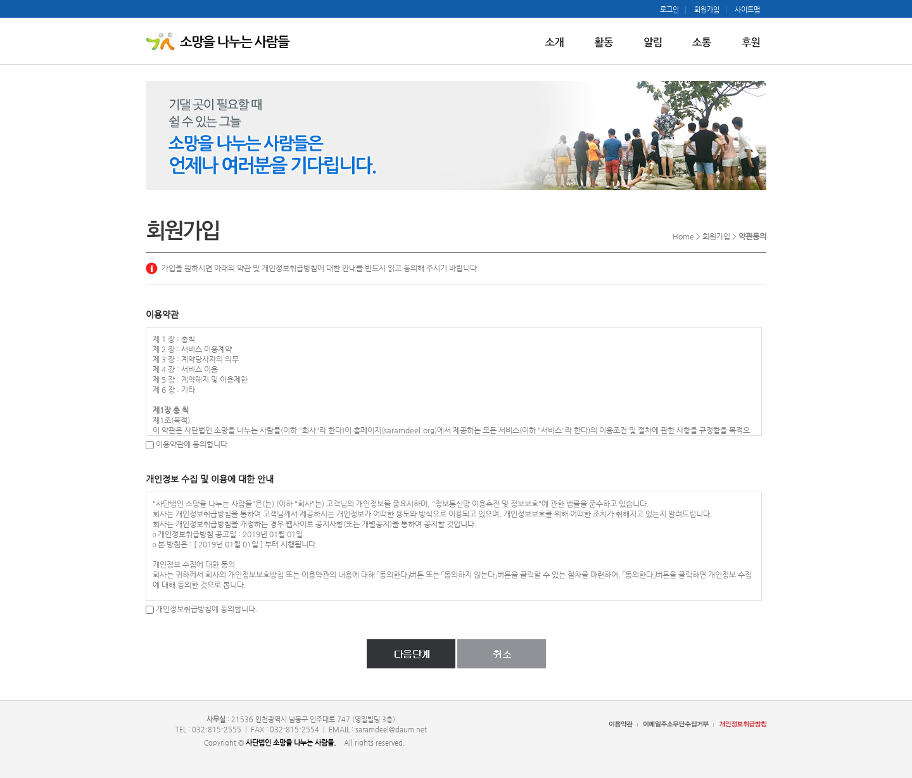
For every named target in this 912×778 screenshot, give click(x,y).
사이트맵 (747, 10)
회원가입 (706, 10)
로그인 (669, 10)
